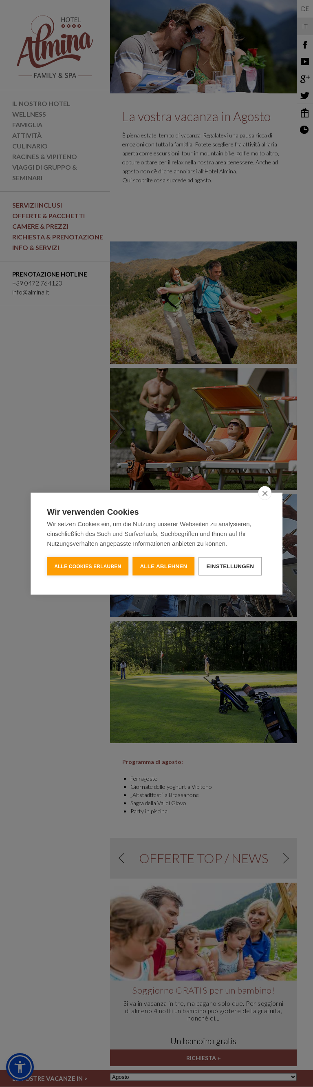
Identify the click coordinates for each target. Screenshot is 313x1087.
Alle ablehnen (163, 566)
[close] (264, 493)
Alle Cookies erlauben (87, 566)
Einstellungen (230, 566)
